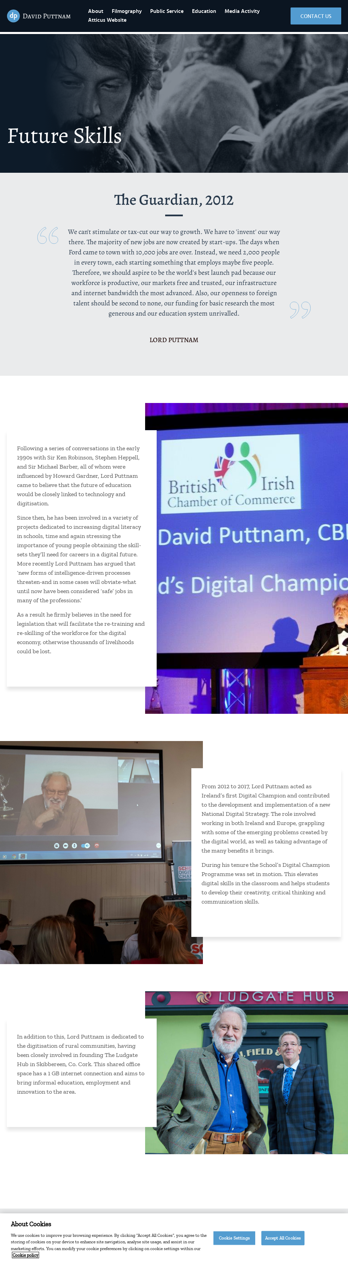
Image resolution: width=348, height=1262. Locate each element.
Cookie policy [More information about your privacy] (25, 1255)
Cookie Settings (234, 1238)
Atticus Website (122, 21)
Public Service (181, 12)
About (110, 12)
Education (219, 12)
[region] (174, 1237)
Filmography (141, 12)
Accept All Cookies (283, 1238)
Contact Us (315, 17)
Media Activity (256, 12)
